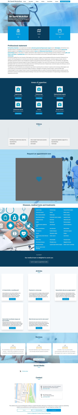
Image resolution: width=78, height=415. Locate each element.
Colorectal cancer (40, 212)
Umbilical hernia (39, 219)
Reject (24, 410)
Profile (24, 1)
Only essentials (39, 410)
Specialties (31, 1)
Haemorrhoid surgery (68, 210)
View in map (25, 392)
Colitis (37, 222)
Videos (37, 1)
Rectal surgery (67, 214)
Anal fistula (66, 235)
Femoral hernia (67, 239)
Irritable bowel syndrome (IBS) (41, 225)
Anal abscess (53, 228)
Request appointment (65, 1)
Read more (18, 98)
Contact (56, 1)
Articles (42, 1)
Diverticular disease (40, 242)
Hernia (51, 212)
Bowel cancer (67, 212)
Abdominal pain (67, 219)
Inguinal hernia (67, 217)
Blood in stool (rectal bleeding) (40, 247)
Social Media (49, 1)
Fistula (37, 233)
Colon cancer (53, 235)
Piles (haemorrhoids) (40, 214)
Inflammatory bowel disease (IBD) (42, 236)
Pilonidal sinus (53, 242)
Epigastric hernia (67, 242)
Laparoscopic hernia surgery (56, 244)
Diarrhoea (52, 219)
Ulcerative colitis (53, 233)
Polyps (65, 233)
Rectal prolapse (67, 222)
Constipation (38, 230)
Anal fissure (52, 224)
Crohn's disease (53, 230)
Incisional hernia (39, 244)
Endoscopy (52, 214)
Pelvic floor (38, 239)
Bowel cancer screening (69, 244)
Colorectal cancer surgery (55, 217)
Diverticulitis (52, 239)
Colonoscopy (52, 210)
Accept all (54, 410)
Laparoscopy (38, 210)
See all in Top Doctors (39, 359)
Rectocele (52, 222)
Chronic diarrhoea (67, 224)
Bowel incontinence (40, 228)
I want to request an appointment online (39, 261)
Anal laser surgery (68, 230)
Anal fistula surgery (40, 217)
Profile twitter (25, 371)
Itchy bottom (66, 228)
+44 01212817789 (46, 388)
